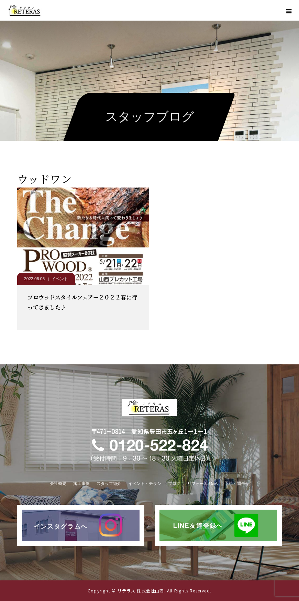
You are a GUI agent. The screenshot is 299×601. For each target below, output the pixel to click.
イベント (60, 278)
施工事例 (81, 483)
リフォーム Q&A (202, 483)
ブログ (174, 483)
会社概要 (58, 483)
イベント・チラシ (144, 483)
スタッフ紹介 (109, 483)
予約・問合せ (236, 483)
